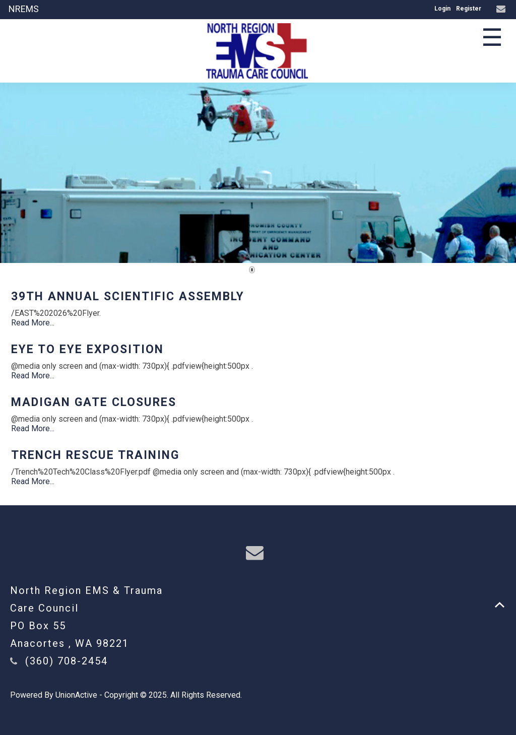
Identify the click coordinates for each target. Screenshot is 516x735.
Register (468, 8)
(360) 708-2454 (66, 661)
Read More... (32, 322)
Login (442, 8)
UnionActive (76, 695)
